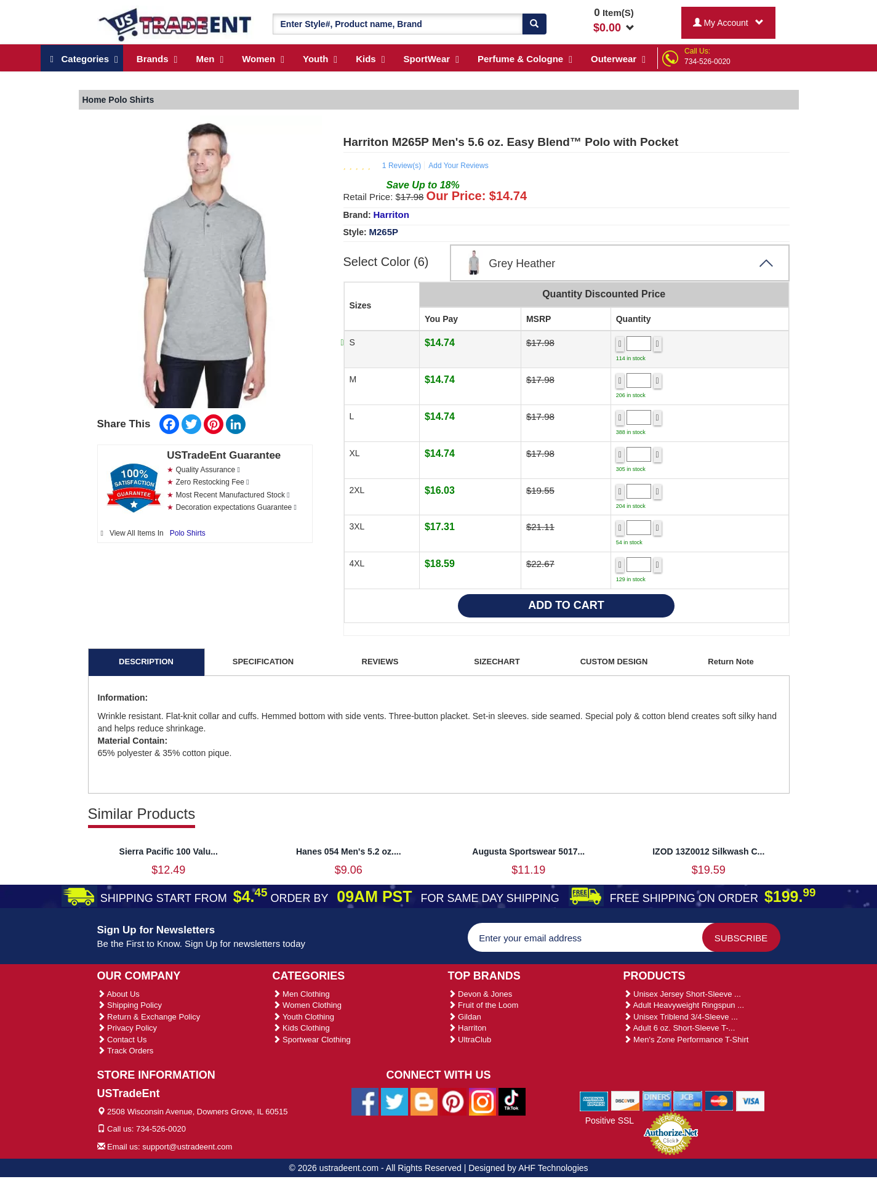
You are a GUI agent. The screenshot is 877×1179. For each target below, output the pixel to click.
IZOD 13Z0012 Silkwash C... (708, 851)
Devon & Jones (480, 994)
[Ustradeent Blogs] (424, 1101)
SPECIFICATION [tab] (263, 661)
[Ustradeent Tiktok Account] (512, 1101)
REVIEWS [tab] (380, 661)
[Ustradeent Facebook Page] (364, 1101)
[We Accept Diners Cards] (657, 1100)
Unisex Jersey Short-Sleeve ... (682, 994)
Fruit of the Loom (483, 1005)
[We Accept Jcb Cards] (687, 1100)
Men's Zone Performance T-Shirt (686, 1039)
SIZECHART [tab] (496, 661)
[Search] (534, 24)
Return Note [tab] (730, 661)
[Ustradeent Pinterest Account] (453, 1101)
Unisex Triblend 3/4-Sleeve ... (680, 1016)
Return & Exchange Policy (149, 1016)
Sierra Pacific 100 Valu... (168, 851)
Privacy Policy (127, 1027)
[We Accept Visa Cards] (750, 1100)
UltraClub (470, 1039)
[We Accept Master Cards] (719, 1100)
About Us (118, 994)
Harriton (391, 214)
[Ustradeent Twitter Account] (394, 1101)
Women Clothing (307, 1005)
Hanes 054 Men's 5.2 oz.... (348, 851)
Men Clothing (301, 994)
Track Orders (125, 1050)
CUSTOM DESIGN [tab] (614, 661)
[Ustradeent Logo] (175, 24)
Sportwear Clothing (312, 1039)
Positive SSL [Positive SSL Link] (609, 1120)
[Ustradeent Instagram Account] (482, 1101)
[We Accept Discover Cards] (625, 1100)
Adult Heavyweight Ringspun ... (684, 1005)
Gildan (464, 1016)
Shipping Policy (129, 1005)
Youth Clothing (303, 1016)
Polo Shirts (188, 533)
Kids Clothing (301, 1027)
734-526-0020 (707, 61)
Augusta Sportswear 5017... (528, 851)
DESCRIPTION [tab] (146, 661)
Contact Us (122, 1039)
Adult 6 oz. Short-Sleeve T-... (679, 1027)
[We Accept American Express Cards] (594, 1100)
